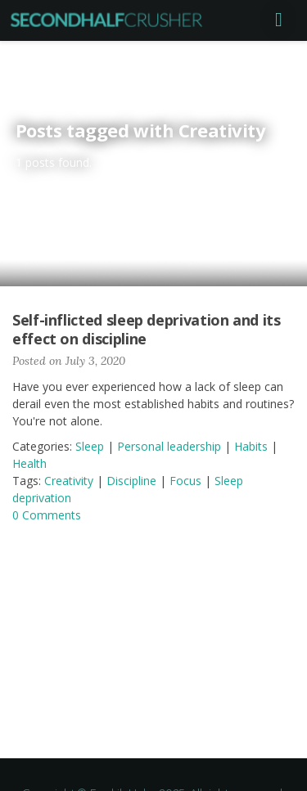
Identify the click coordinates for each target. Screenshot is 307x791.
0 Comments (46, 515)
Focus (185, 480)
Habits (251, 446)
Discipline (131, 480)
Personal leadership (169, 446)
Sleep (89, 446)
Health (29, 463)
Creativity (68, 480)
